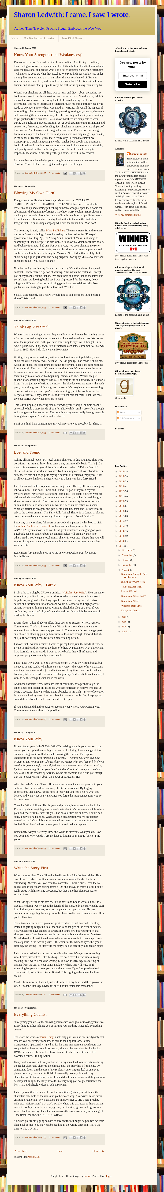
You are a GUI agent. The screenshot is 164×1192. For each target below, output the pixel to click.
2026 (122, 471)
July (124, 617)
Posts (121, 412)
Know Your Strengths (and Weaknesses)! (48, 54)
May (124, 626)
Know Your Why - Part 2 (35, 585)
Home (15, 38)
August (125, 570)
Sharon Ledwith (31, 173)
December (127, 550)
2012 (122, 541)
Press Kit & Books (72, 38)
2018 (122, 511)
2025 (122, 476)
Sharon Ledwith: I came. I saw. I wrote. (72, 15)
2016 (122, 521)
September (127, 565)
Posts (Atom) (33, 1157)
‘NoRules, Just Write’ (74, 592)
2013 (122, 536)
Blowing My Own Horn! (34, 192)
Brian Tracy (46, 1036)
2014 (122, 531)
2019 (122, 506)
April (125, 631)
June (124, 621)
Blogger (108, 1176)
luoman (87, 1176)
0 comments (54, 173)
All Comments (125, 418)
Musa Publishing (55, 230)
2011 (121, 546)
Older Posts (98, 1151)
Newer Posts (21, 1151)
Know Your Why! (29, 739)
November (127, 555)
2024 (122, 481)
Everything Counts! (30, 1014)
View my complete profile (128, 215)
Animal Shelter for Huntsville (34, 526)
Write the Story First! (32, 868)
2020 (122, 501)
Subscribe (132, 84)
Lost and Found (27, 452)
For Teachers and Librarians (39, 38)
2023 (122, 486)
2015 (122, 526)
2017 (122, 516)
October (126, 560)
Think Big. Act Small (32, 327)
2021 (122, 496)
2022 (122, 491)
